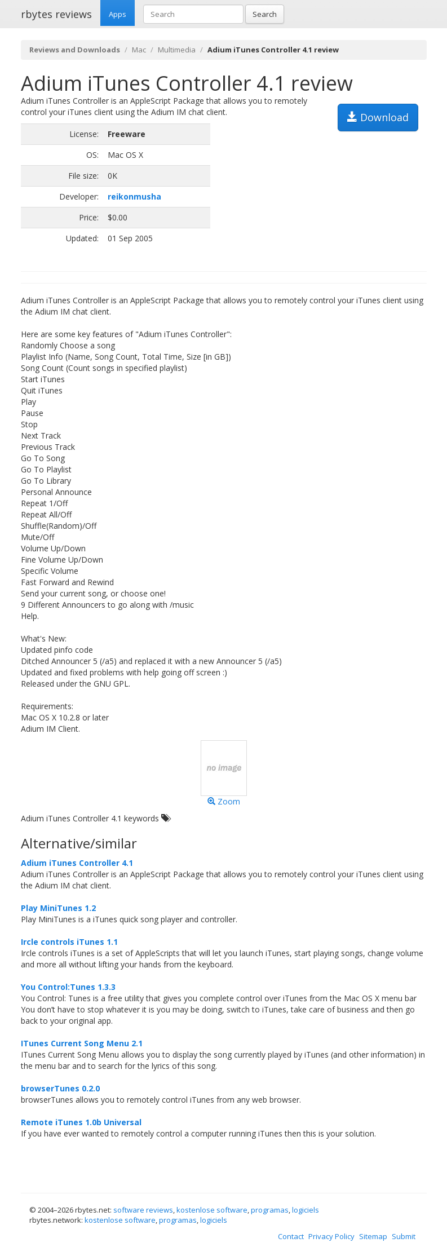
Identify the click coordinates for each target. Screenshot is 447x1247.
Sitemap (373, 1236)
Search (265, 14)
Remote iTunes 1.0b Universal (81, 1122)
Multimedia (177, 50)
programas (270, 1210)
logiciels (305, 1210)
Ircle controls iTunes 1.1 (69, 941)
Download (378, 117)
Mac (139, 50)
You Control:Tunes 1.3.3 (68, 986)
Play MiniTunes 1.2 (58, 908)
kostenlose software (211, 1210)
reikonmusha (134, 196)
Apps (117, 14)
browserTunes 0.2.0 (60, 1088)
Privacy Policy (331, 1236)
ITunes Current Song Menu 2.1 (82, 1043)
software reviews (143, 1210)
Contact (291, 1236)
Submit (403, 1236)
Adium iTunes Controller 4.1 (77, 862)
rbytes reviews (56, 14)
